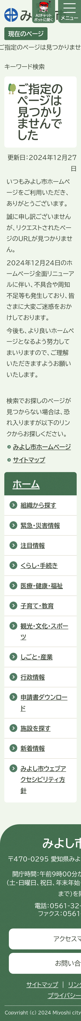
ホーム (26, 484)
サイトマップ (29, 460)
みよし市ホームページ (42, 447)
